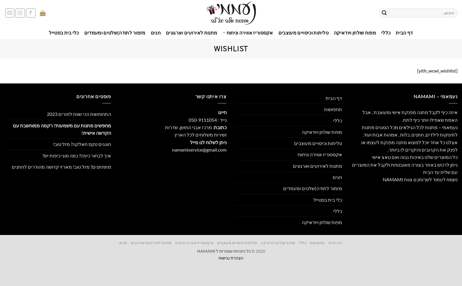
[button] (58, 13)
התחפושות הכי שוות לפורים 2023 (79, 114)
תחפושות (333, 109)
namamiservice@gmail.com (199, 149)
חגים (156, 32)
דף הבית (404, 32)
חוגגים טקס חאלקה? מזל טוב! (82, 144)
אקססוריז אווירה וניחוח (247, 32)
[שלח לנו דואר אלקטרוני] (10, 13)
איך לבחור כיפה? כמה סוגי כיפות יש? (76, 155)
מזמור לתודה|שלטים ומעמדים (115, 32)
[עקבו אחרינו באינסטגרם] (20, 13)
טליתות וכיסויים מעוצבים (303, 32)
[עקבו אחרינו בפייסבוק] (31, 13)
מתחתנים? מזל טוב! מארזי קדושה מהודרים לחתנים (61, 167)
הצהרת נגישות (231, 257)
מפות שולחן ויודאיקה (355, 32)
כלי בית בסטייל (64, 32)
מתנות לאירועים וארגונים (191, 32)
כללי (385, 32)
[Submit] (384, 13)
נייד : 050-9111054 (208, 120)
